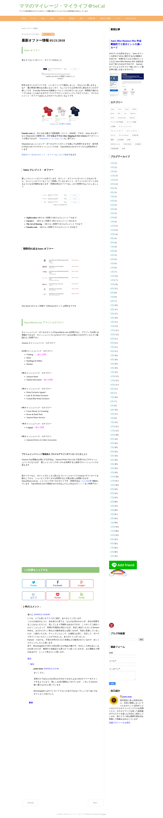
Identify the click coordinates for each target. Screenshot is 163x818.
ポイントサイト (132, 130)
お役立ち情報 (102, 18)
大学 (79, 18)
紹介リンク (80, 483)
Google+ (82, 582)
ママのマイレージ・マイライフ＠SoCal (62, 6)
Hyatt (112, 112)
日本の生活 (127, 143)
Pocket (58, 595)
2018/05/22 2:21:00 (51, 668)
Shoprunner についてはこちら (51, 138)
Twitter (33, 582)
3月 (112, 162)
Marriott (132, 112)
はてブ (33, 595)
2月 (112, 166)
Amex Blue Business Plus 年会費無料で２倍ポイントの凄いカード (126, 43)
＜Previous (30, 802)
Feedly (82, 595)
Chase (51, 18)
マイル (33, 18)
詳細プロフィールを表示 (119, 722)
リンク (114, 18)
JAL (125, 112)
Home (24, 18)
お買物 (113, 125)
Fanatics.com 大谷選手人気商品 (60, 123)
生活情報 (120, 139)
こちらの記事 (85, 480)
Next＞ (95, 802)
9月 (112, 187)
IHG (119, 112)
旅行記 (70, 18)
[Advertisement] (50, 511)
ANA (119, 108)
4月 (112, 208)
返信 (29, 658)
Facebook (57, 582)
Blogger (103, 813)
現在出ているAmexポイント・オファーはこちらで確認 (45, 154)
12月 (112, 175)
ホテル (60, 18)
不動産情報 (114, 147)
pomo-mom (127, 696)
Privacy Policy (127, 18)
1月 (112, 170)
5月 (112, 204)
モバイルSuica (124, 134)
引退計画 (89, 18)
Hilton (134, 108)
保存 (123, 147)
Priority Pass (122, 117)
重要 (112, 139)
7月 (112, 196)
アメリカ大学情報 (117, 121)
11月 (112, 179)
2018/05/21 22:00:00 (42, 613)
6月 (112, 200)
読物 (128, 139)
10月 (112, 183)
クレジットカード (117, 130)
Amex (42, 18)
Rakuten (132, 117)
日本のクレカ (115, 143)
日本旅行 (138, 143)
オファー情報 (131, 121)
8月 (112, 191)
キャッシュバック (125, 125)
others (112, 117)
